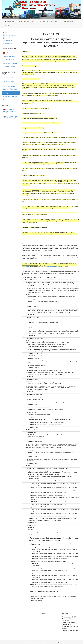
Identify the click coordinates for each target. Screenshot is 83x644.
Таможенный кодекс (8, 77)
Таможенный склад (55, 21)
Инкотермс (6, 99)
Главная (11, 642)
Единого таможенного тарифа (49, 266)
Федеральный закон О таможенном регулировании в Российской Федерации (10, 88)
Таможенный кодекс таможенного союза (8, 82)
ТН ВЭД (5, 93)
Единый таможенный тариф (10, 96)
